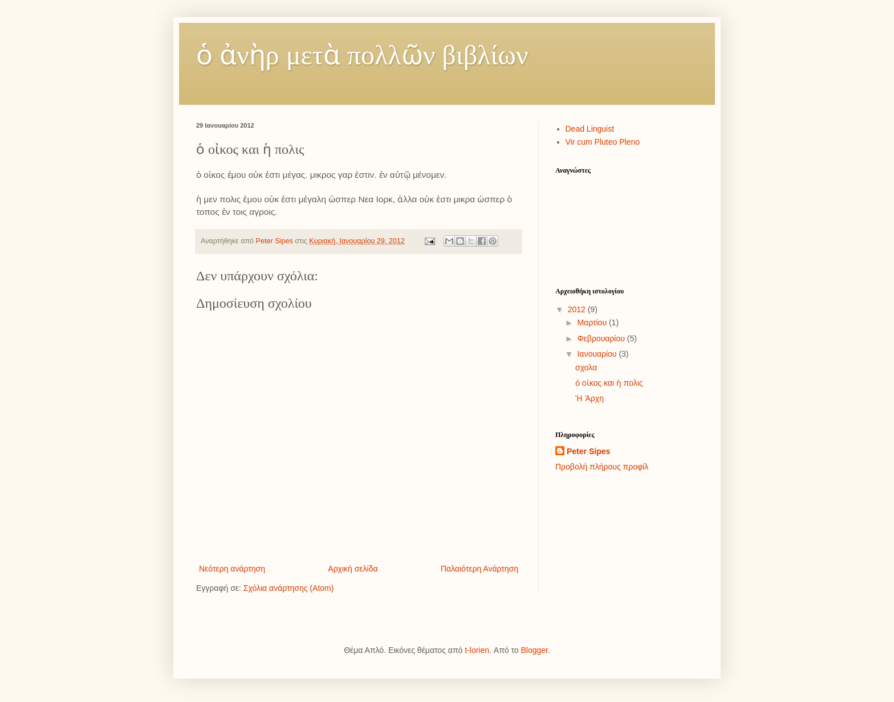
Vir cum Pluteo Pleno (603, 141)
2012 (578, 309)
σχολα (586, 367)
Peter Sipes (588, 451)
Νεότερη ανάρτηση (232, 568)
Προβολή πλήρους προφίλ (601, 466)
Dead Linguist (590, 128)
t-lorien (477, 650)
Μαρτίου (593, 322)
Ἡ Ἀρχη (589, 398)
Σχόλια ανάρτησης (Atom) (288, 588)
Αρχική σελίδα (352, 568)
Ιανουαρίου (598, 353)
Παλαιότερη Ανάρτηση (479, 568)
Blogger (534, 650)
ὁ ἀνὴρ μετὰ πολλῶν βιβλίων (362, 55)
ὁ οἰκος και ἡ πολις (609, 382)
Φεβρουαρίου (602, 338)
